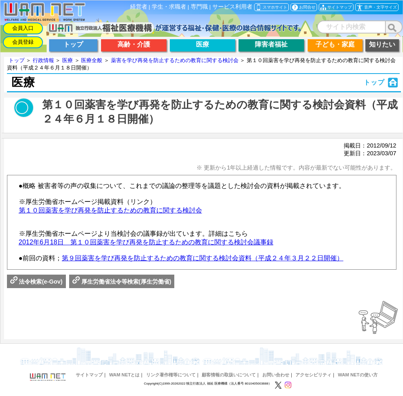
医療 (67, 60)
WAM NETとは (124, 374)
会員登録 (23, 42)
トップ (17, 60)
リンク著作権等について (171, 374)
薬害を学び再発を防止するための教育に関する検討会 (175, 60)
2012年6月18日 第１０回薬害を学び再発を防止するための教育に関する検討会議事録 (146, 242)
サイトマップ (89, 374)
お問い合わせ (275, 374)
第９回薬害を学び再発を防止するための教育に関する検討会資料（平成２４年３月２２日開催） (202, 258)
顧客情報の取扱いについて (229, 374)
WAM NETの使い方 (358, 374)
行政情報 (43, 60)
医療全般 (91, 60)
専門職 (199, 7)
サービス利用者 (232, 7)
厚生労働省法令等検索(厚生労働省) (121, 281)
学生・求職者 (169, 7)
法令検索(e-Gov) (36, 281)
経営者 (138, 7)
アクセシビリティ (313, 374)
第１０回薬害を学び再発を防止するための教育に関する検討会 (110, 210)
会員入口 (23, 28)
